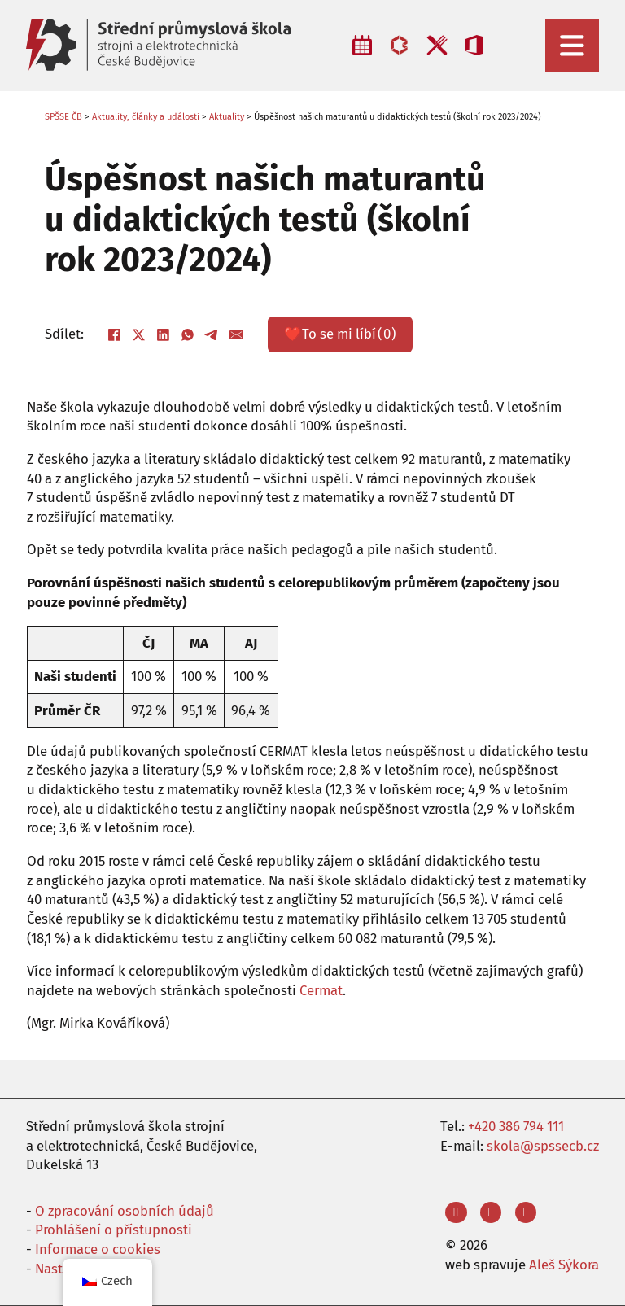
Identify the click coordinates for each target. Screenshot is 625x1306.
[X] (139, 334)
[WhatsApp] (188, 334)
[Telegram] (212, 334)
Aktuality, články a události (145, 116)
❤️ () (340, 334)
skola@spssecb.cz (543, 1146)
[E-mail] (237, 334)
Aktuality (226, 116)
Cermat (321, 990)
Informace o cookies (97, 1249)
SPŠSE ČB (63, 116)
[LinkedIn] (163, 334)
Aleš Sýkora (564, 1264)
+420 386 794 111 (516, 1126)
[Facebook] (115, 334)
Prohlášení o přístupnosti (113, 1229)
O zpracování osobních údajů (124, 1211)
